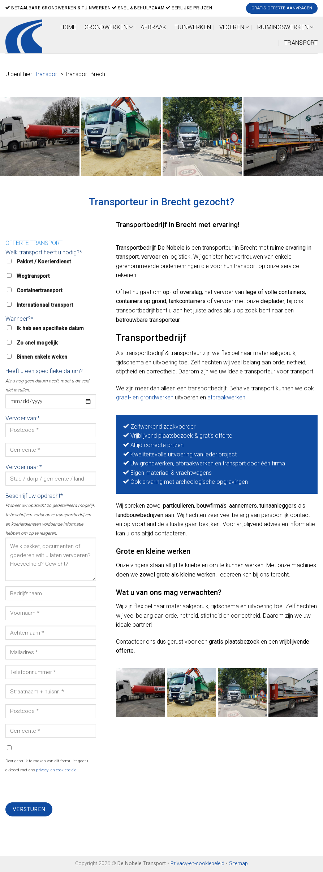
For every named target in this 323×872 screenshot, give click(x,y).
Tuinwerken (193, 27)
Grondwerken (109, 27)
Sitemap (238, 863)
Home (68, 27)
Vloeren (234, 27)
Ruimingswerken (285, 27)
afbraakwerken (226, 397)
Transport (301, 42)
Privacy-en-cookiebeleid (197, 863)
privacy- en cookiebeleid (56, 770)
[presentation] (60, 788)
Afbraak (153, 27)
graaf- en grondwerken (144, 397)
